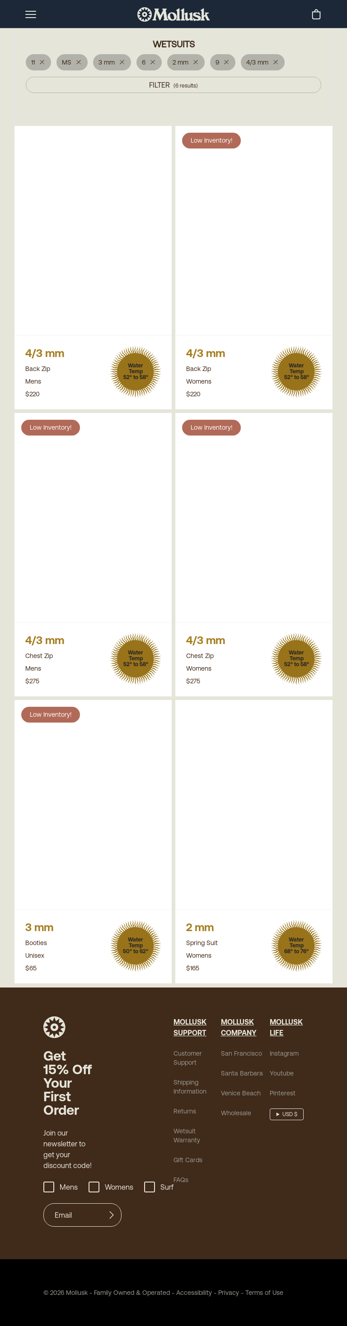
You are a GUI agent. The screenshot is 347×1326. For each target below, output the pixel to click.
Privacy (228, 1295)
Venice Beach (241, 1095)
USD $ (289, 1117)
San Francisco (241, 1056)
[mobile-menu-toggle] (30, 14)
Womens (111, 1189)
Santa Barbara (242, 1076)
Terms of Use (264, 1295)
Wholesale (236, 1115)
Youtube (282, 1076)
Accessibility (191, 1295)
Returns (185, 1113)
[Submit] (111, 1217)
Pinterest (282, 1095)
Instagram (284, 1056)
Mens (60, 1189)
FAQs (181, 1182)
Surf (159, 1189)
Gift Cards (188, 1162)
